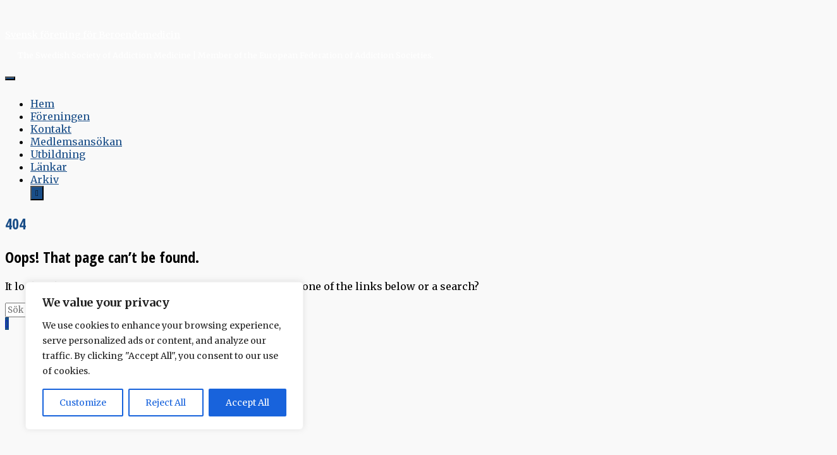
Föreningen (60, 116)
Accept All (247, 402)
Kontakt (50, 129)
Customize (82, 402)
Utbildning (57, 154)
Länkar (48, 167)
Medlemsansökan (76, 141)
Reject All (165, 402)
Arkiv (44, 179)
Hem (42, 103)
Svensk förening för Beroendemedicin (92, 34)
